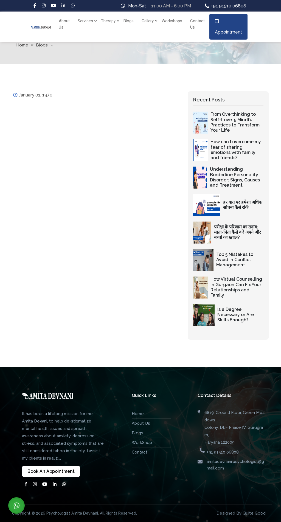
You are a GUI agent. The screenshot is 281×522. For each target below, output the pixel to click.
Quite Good (254, 513)
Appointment (228, 27)
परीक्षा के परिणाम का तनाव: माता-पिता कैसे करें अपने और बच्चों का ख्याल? (237, 232)
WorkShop (142, 442)
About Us (64, 24)
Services (86, 20)
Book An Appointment (51, 471)
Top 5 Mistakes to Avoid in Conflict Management (234, 259)
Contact (139, 452)
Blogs (128, 20)
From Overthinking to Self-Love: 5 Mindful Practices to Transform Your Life (235, 122)
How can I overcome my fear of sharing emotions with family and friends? (235, 149)
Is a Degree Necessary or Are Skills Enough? (235, 314)
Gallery (148, 20)
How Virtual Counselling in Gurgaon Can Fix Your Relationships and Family (236, 287)
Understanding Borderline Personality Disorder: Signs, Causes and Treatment (235, 177)
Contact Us (197, 24)
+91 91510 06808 (228, 6)
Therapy (109, 20)
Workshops (172, 20)
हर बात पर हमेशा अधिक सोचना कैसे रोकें (242, 205)
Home (22, 45)
